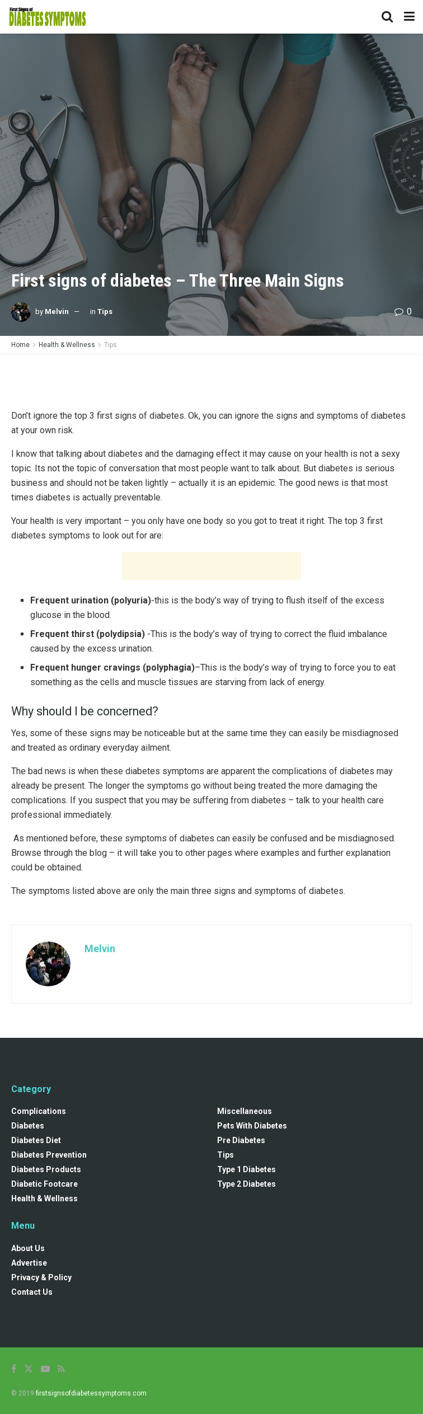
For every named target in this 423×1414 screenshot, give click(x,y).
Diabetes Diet (36, 1140)
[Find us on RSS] (61, 1369)
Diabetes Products (46, 1169)
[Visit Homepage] (47, 17)
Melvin (57, 311)
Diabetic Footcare (44, 1183)
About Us (28, 1248)
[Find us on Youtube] (45, 1369)
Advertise (29, 1262)
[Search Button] (387, 17)
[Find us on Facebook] (13, 1369)
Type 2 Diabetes (246, 1183)
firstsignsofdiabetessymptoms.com (91, 1393)
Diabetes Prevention (49, 1154)
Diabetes (27, 1125)
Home (20, 345)
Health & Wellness (67, 345)
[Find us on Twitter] (28, 1369)
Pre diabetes (241, 1140)
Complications (38, 1111)
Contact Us (32, 1291)
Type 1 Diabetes (246, 1169)
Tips (104, 311)
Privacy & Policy (41, 1277)
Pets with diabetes (252, 1125)
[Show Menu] (409, 17)
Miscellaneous (244, 1111)
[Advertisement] (211, 380)
